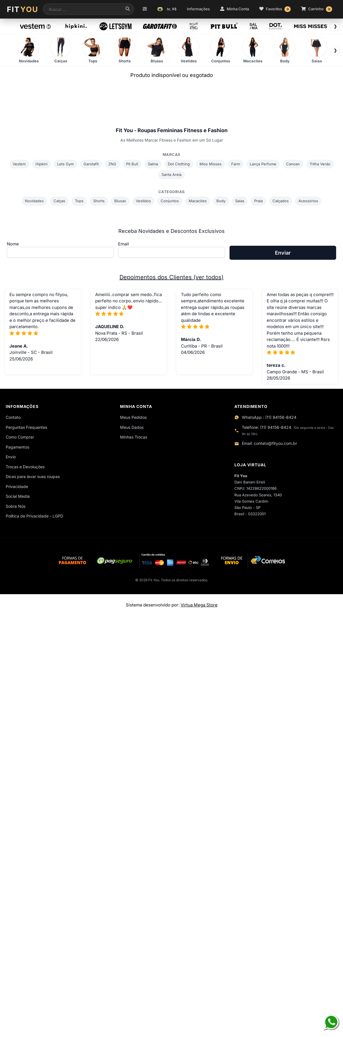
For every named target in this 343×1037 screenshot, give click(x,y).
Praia (258, 201)
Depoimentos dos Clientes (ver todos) (171, 277)
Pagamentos (17, 447)
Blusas (120, 201)
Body (221, 201)
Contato (13, 417)
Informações (198, 9)
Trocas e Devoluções (25, 466)
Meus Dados (131, 427)
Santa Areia (171, 174)
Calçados (280, 201)
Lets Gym (65, 164)
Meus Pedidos (133, 417)
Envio (11, 456)
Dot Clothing (179, 164)
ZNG (112, 164)
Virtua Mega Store (199, 605)
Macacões (198, 201)
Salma (153, 164)
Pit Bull (132, 164)
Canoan (293, 164)
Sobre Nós (15, 506)
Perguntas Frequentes (26, 427)
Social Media (18, 496)
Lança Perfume (263, 164)
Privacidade (17, 486)
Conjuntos (170, 201)
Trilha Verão (320, 164)
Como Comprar (20, 437)
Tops (79, 201)
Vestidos (143, 201)
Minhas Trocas (133, 437)
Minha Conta (234, 9)
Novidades (34, 201)
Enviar (283, 253)
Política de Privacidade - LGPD (34, 515)
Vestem (19, 164)
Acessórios (308, 201)
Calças (59, 201)
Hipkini (41, 164)
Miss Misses (211, 164)
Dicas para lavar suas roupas (33, 476)
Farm (235, 164)
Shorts (99, 201)
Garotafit (91, 164)
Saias (239, 201)
